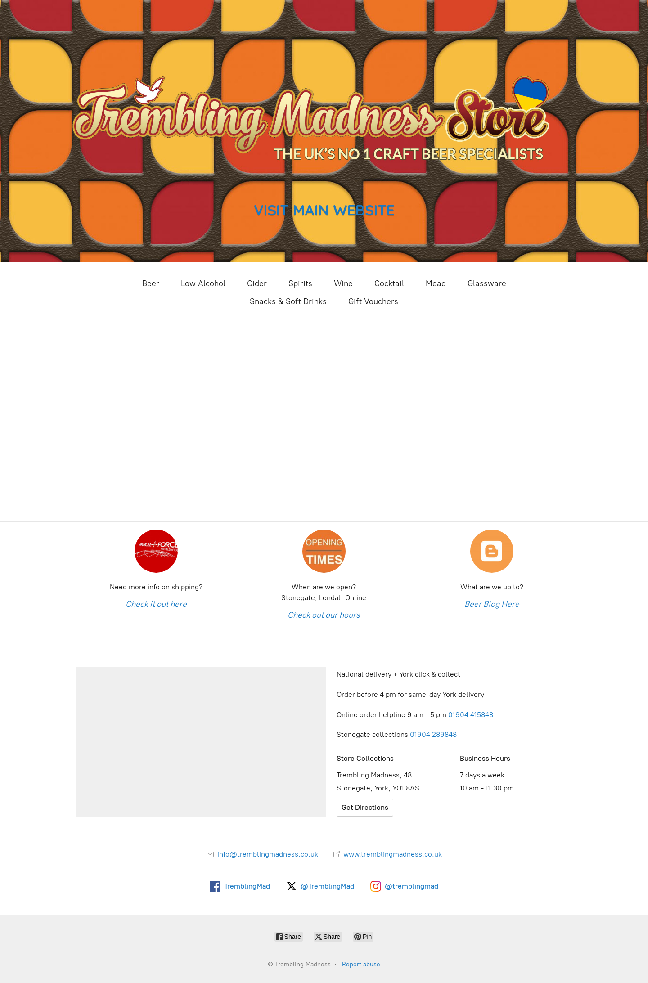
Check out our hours (324, 615)
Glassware (487, 283)
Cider (257, 283)
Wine (343, 283)
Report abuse (361, 964)
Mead (436, 283)
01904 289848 (433, 734)
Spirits (300, 283)
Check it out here (156, 604)
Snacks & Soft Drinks (288, 301)
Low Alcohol (203, 283)
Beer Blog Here (491, 604)
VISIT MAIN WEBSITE (324, 210)
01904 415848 (471, 714)
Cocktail (389, 283)
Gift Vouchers (373, 301)
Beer (150, 283)
